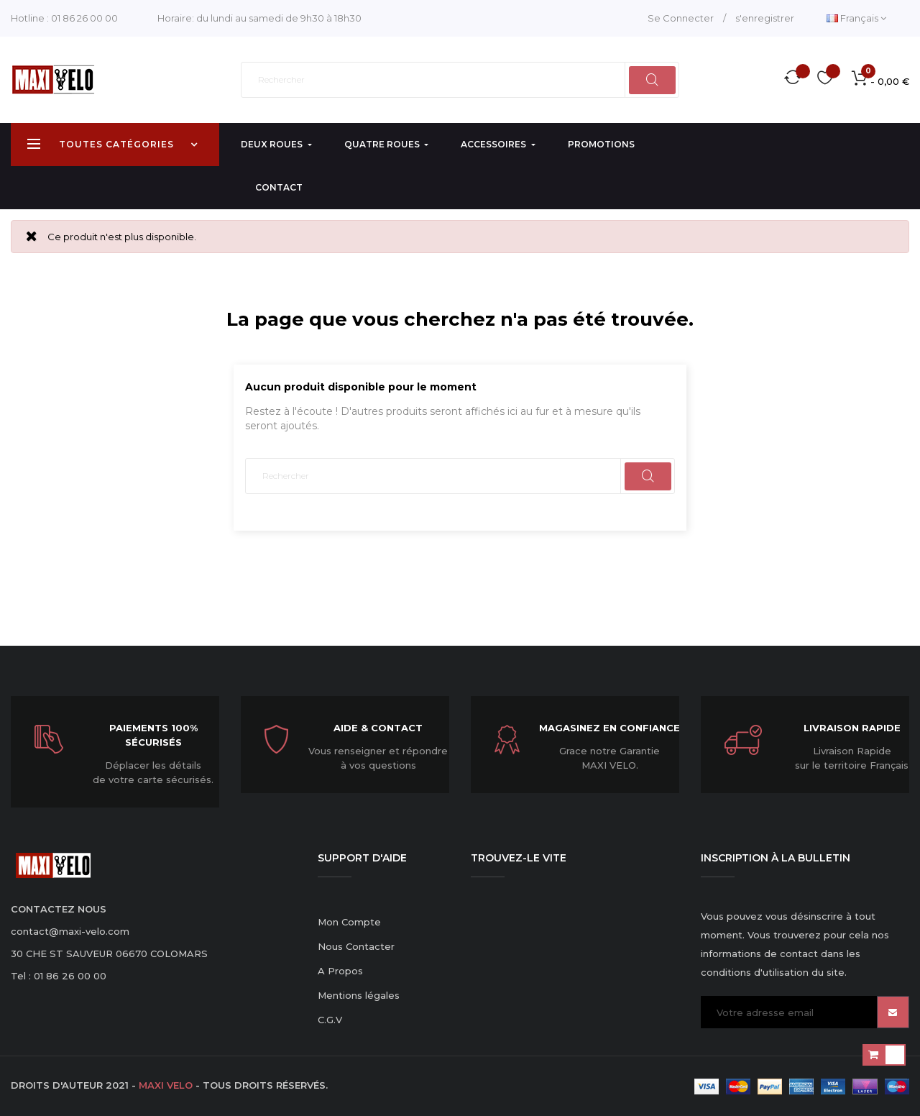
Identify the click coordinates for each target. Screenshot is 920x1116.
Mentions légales (359, 995)
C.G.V (330, 1019)
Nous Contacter (356, 946)
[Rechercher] (460, 80)
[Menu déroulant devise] (856, 18)
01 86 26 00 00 (84, 18)
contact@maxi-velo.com (70, 931)
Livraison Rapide (852, 727)
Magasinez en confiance (609, 727)
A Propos (340, 970)
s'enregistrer (764, 18)
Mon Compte (349, 922)
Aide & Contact (378, 727)
